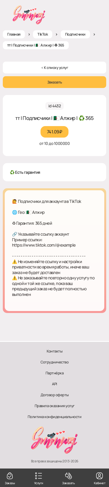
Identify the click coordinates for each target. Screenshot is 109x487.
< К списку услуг (54, 67)
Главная (13, 34)
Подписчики (75, 34)
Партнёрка (55, 372)
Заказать (54, 82)
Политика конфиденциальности (55, 416)
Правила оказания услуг (55, 405)
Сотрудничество (54, 362)
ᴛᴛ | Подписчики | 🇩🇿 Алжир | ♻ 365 (35, 45)
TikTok (42, 34)
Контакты (54, 351)
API (54, 383)
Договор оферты (55, 394)
